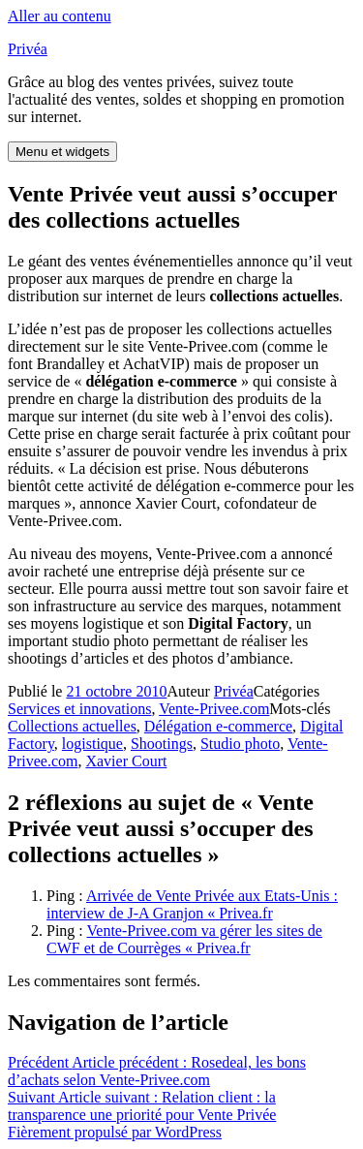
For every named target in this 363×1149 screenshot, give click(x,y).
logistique (92, 743)
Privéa (27, 49)
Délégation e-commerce (218, 726)
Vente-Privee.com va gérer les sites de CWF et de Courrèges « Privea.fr (184, 939)
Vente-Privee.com (214, 708)
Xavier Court (125, 761)
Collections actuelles (72, 726)
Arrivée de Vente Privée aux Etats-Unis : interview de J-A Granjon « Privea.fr (192, 904)
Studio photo (240, 743)
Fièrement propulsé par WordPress (115, 1132)
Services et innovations (79, 708)
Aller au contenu (59, 16)
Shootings (162, 743)
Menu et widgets (62, 151)
